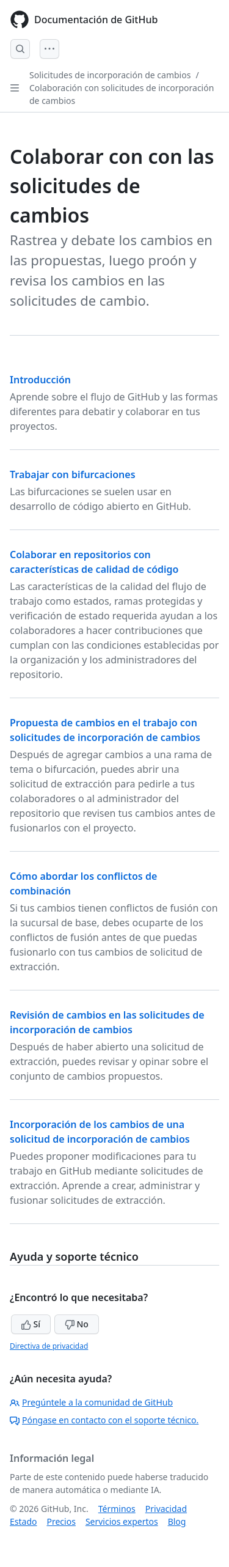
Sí (30, 1324)
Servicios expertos (121, 1521)
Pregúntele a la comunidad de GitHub (91, 1402)
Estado (23, 1521)
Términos (117, 1508)
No (77, 1324)
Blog (177, 1521)
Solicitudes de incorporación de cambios (110, 75)
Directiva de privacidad (49, 1346)
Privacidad (166, 1508)
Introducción (40, 379)
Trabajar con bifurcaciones (73, 474)
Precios (60, 1521)
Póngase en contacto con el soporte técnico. (104, 1420)
